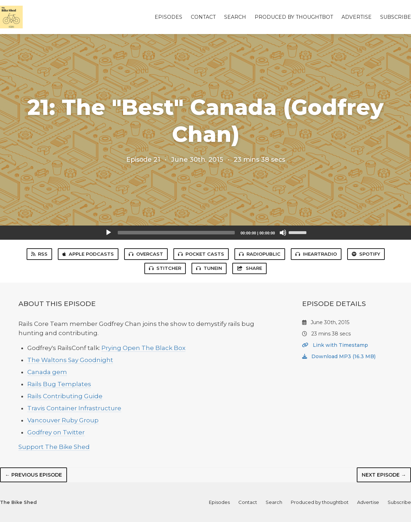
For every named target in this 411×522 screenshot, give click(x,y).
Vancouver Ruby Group (63, 420)
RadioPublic (260, 254)
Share (249, 268)
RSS (39, 254)
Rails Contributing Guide (64, 396)
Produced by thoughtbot (294, 17)
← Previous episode (33, 475)
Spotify (366, 254)
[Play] (108, 232)
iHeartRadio (316, 254)
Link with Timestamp (335, 345)
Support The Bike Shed (54, 446)
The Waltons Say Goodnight (70, 359)
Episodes (168, 17)
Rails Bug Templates (59, 384)
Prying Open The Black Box (143, 347)
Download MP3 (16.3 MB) (339, 356)
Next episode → (384, 475)
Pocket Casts (201, 254)
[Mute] (283, 232)
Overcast (146, 254)
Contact (203, 17)
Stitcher (165, 268)
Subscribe (395, 17)
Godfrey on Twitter (56, 432)
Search (235, 17)
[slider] (176, 232)
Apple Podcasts (88, 254)
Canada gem (47, 372)
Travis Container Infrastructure (74, 408)
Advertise (356, 17)
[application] (205, 233)
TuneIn (209, 268)
